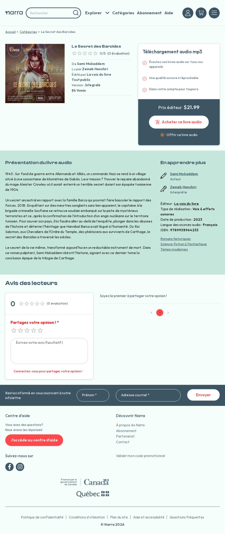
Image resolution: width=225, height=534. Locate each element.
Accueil (10, 32)
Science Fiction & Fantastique (183, 244)
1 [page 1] (159, 312)
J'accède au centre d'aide (34, 440)
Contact (122, 442)
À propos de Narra (130, 425)
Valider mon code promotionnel (140, 455)
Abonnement (126, 430)
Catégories (28, 32)
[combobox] (53, 13)
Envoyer (203, 395)
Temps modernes (174, 249)
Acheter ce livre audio (178, 122)
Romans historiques (175, 239)
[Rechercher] (75, 13)
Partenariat (125, 436)
